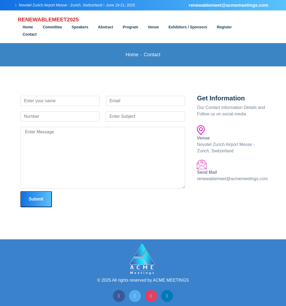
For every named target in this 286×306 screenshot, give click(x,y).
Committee (52, 27)
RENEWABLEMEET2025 (44, 19)
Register (224, 27)
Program (130, 27)
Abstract (105, 27)
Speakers (80, 27)
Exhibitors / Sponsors (188, 27)
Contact (30, 34)
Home (28, 27)
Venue (153, 27)
